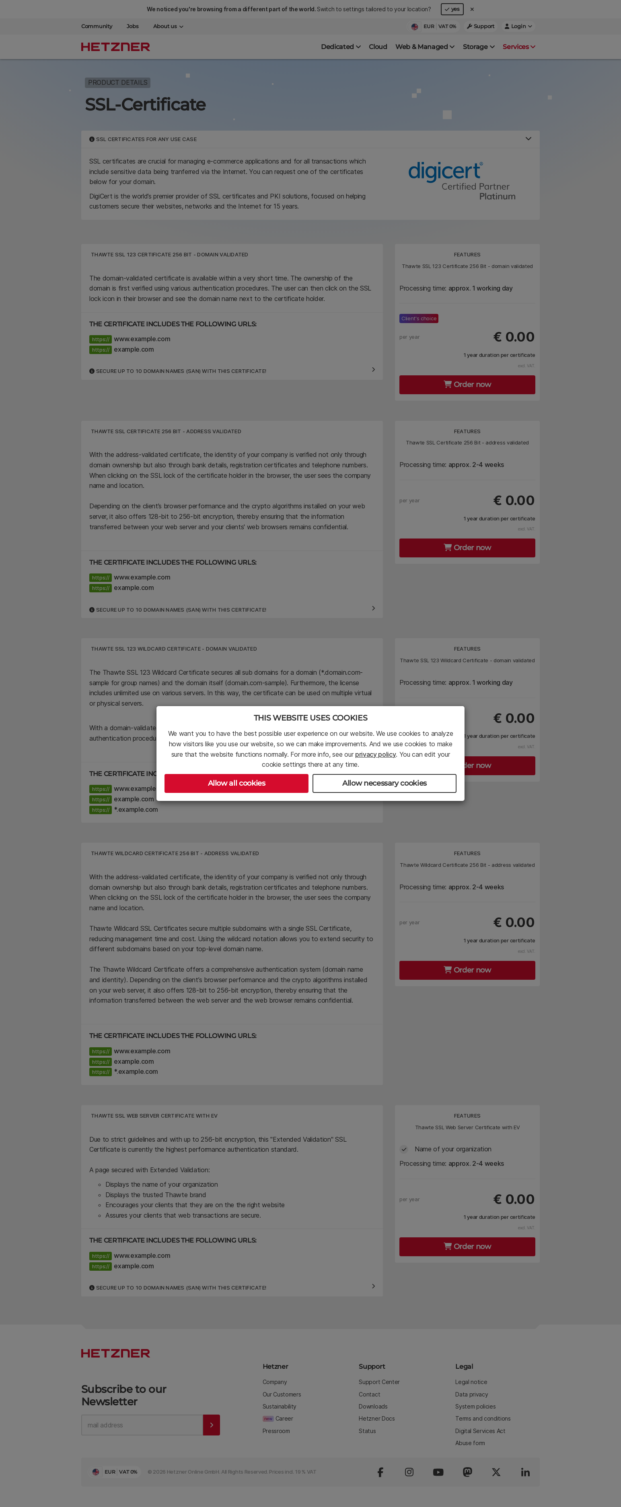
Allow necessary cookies (384, 783)
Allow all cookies (236, 783)
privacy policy (375, 754)
